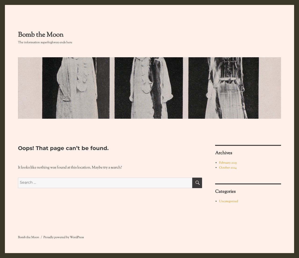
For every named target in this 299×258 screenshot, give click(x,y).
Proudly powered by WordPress (63, 237)
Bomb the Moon (41, 35)
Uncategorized (228, 201)
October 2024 (228, 168)
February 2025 (228, 163)
